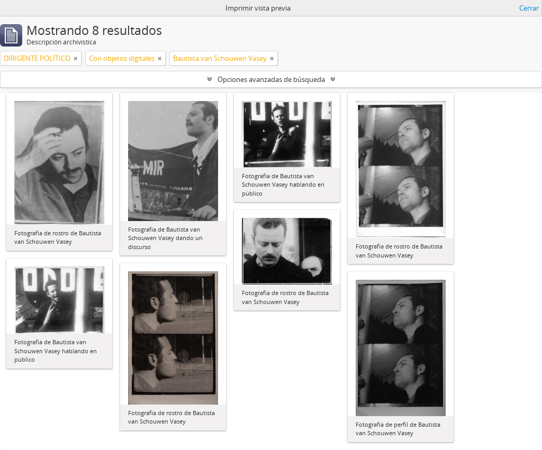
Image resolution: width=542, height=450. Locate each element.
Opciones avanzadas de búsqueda (271, 79)
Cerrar (529, 8)
